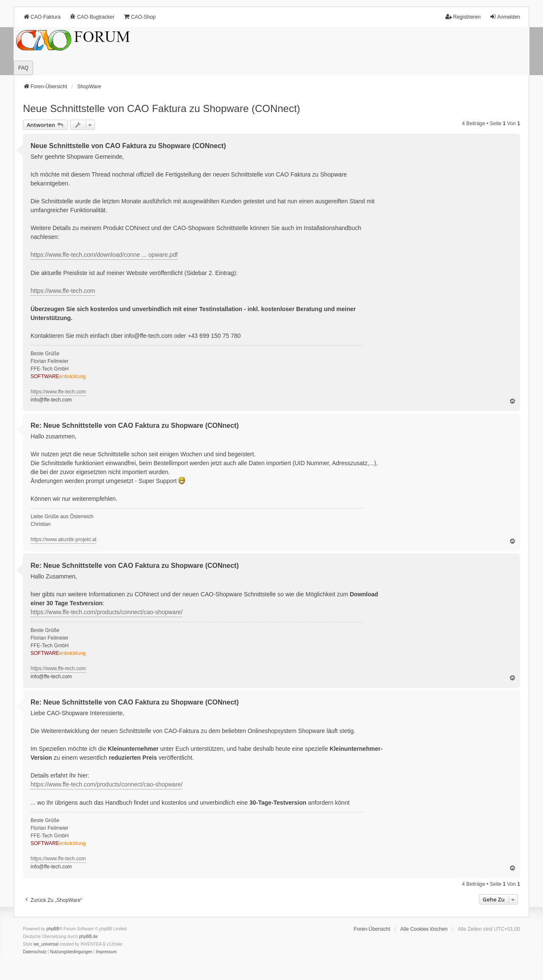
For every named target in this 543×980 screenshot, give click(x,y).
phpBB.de (88, 936)
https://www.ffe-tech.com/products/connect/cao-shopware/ (106, 612)
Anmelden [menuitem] (505, 17)
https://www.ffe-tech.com (63, 290)
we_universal (46, 944)
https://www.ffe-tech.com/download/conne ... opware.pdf (104, 254)
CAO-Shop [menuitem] (139, 17)
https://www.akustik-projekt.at (63, 539)
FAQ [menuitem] (23, 68)
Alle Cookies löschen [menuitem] (424, 929)
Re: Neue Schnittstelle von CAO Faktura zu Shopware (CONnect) (135, 425)
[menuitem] (35, 952)
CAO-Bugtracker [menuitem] (92, 17)
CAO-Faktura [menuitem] (42, 17)
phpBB (53, 929)
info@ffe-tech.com (148, 335)
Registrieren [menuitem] (463, 17)
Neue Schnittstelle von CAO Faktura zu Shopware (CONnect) (161, 108)
